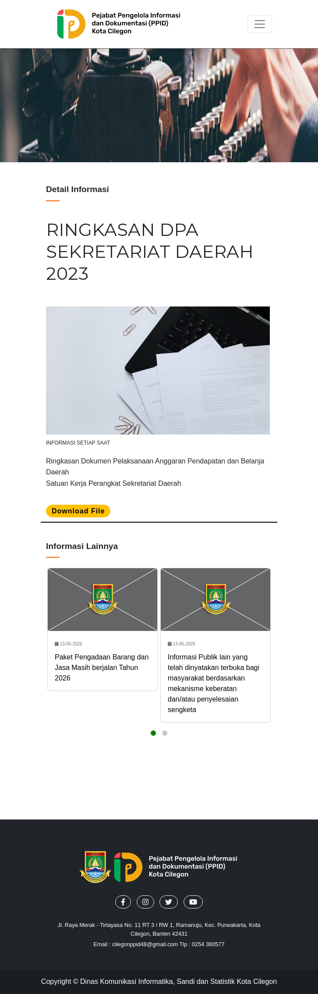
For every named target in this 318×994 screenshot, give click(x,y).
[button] (123, 901)
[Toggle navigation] (259, 24)
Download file (78, 511)
